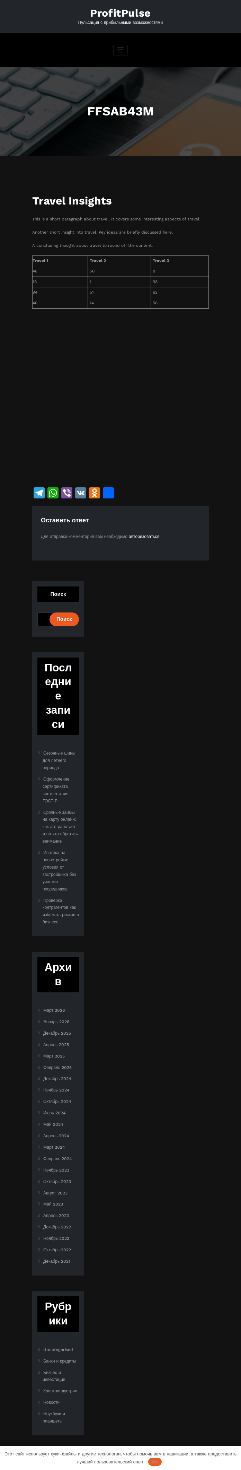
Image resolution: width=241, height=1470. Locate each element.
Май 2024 (53, 1112)
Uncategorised (57, 1333)
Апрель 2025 (56, 1035)
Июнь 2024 (54, 1101)
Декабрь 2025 (57, 1023)
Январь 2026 (56, 1012)
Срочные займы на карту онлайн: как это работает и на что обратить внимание (61, 823)
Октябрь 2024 (57, 1090)
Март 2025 (54, 1046)
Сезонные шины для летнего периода (59, 759)
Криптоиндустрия (60, 1373)
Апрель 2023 (56, 1201)
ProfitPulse (120, 13)
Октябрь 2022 (57, 1234)
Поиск (58, 593)
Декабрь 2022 (57, 1212)
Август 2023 (55, 1178)
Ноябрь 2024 (56, 1079)
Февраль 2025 (57, 1057)
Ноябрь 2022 (56, 1223)
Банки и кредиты (59, 1344)
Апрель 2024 (56, 1123)
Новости (51, 1384)
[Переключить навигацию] (120, 50)
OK (155, 1461)
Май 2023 (53, 1190)
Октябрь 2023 (57, 1167)
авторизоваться (144, 535)
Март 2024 (54, 1134)
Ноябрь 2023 (56, 1156)
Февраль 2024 (57, 1145)
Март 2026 (54, 1002)
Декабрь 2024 (57, 1068)
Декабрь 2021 (56, 1245)
